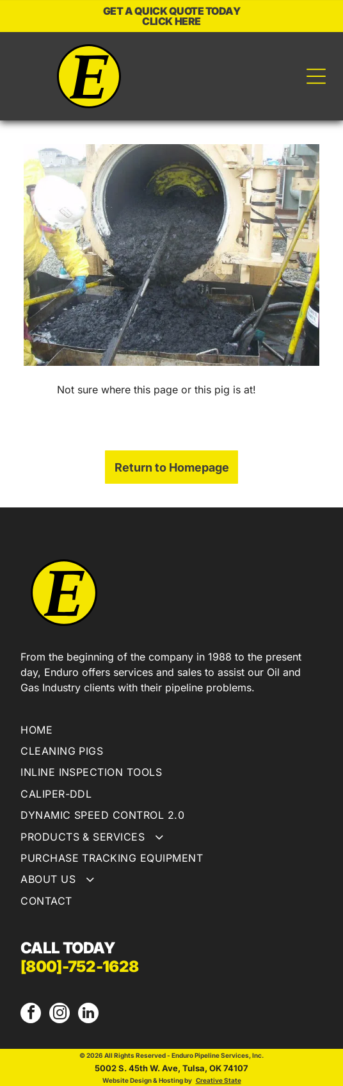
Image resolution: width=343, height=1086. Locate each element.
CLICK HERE (171, 21)
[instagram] (59, 1014)
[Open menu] (316, 76)
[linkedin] (88, 1014)
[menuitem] (171, 731)
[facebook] (30, 1014)
